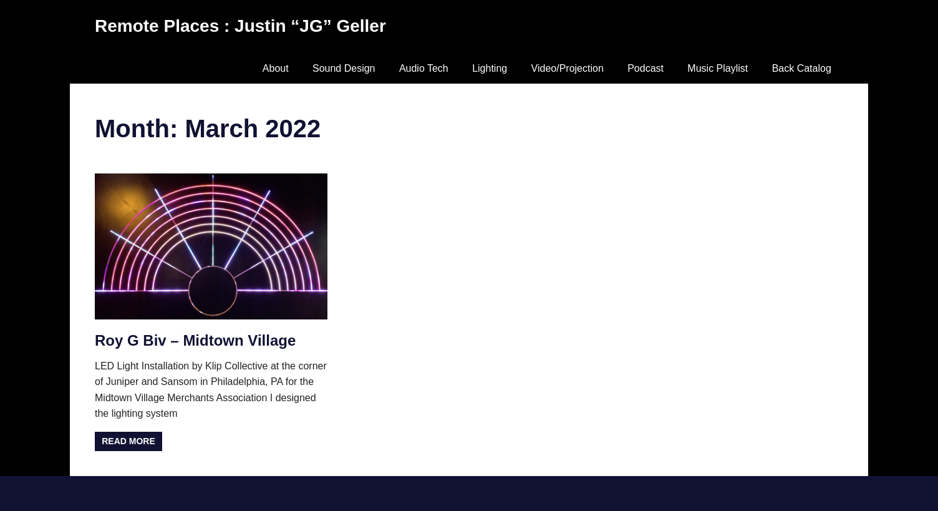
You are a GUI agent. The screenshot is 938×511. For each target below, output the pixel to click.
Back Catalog (801, 68)
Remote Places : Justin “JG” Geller (240, 26)
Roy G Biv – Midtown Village (195, 340)
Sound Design (343, 68)
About (276, 68)
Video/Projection (567, 68)
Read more (128, 441)
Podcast (645, 68)
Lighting (489, 68)
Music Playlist (717, 68)
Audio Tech (423, 68)
